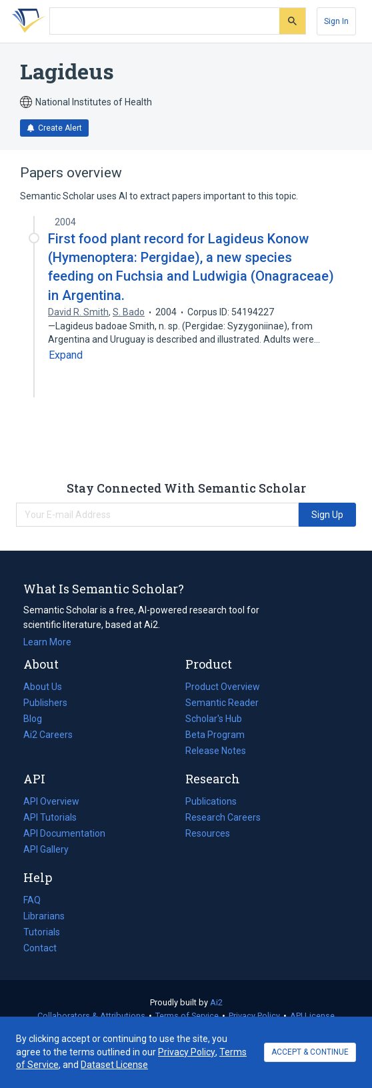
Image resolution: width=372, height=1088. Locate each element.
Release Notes (215, 750)
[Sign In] (336, 21)
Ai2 (216, 1002)
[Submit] (292, 21)
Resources (207, 833)
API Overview (51, 801)
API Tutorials (50, 817)
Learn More (47, 642)
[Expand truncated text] (65, 355)
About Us (42, 686)
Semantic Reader (222, 702)
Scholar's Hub (213, 718)
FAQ (32, 900)
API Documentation (64, 833)
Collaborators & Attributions (91, 1016)
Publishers (45, 702)
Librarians (44, 916)
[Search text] (164, 21)
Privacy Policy (254, 1016)
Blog (38, 719)
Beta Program (215, 734)
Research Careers (223, 817)
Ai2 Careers (48, 735)
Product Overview (222, 686)
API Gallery (46, 849)
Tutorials (41, 932)
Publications (211, 801)
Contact (40, 948)
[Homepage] (26, 21)
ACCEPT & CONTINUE (310, 1052)
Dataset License (114, 1064)
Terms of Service (187, 1016)
